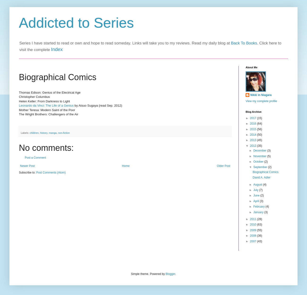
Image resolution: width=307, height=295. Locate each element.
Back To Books (244, 43)
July (256, 190)
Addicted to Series (76, 23)
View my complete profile (261, 101)
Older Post (223, 166)
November (260, 156)
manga (53, 132)
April (256, 201)
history (43, 132)
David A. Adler (261, 177)
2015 (253, 129)
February (259, 206)
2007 (253, 241)
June (256, 195)
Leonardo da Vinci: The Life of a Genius (46, 105)
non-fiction (64, 132)
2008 (253, 235)
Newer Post (27, 166)
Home (126, 166)
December (260, 150)
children (34, 132)
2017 (253, 118)
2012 (253, 146)
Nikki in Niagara (261, 95)
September (260, 167)
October (258, 161)
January (258, 212)
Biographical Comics (265, 172)
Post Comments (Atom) (51, 172)
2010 (253, 224)
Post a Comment (35, 157)
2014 (253, 134)
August (258, 184)
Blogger (170, 274)
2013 (253, 140)
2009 (253, 230)
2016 (253, 123)
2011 (253, 219)
